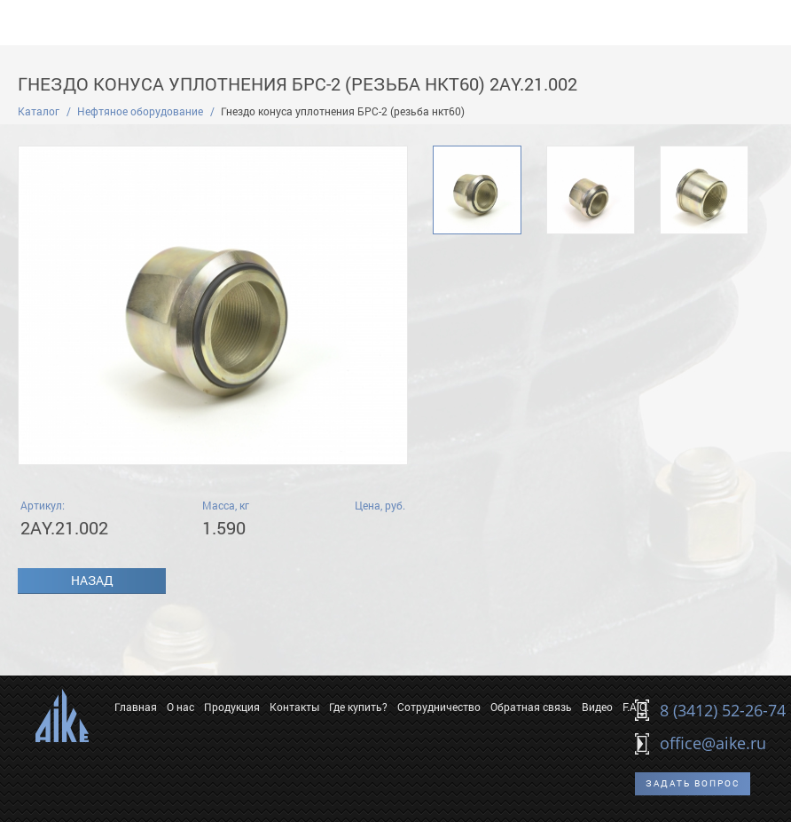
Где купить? (358, 706)
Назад (92, 580)
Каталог (38, 111)
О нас (180, 706)
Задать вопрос (693, 783)
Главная (135, 706)
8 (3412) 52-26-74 (723, 710)
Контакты (294, 706)
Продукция (232, 706)
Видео (597, 706)
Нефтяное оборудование (140, 111)
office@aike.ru (713, 743)
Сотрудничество (439, 706)
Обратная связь (531, 706)
